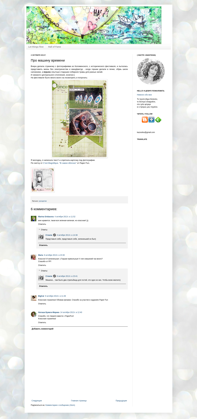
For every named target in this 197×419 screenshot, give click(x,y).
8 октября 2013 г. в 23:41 (67, 276)
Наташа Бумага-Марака (48, 312)
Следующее (37, 401)
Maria (40, 255)
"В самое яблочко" (67, 163)
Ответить (42, 224)
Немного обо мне (144, 95)
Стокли (49, 235)
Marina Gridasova (46, 217)
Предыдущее (121, 401)
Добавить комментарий (42, 329)
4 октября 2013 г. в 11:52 (65, 217)
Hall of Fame (54, 47)
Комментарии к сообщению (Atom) (60, 405)
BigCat (41, 296)
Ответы (44, 230)
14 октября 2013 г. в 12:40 (71, 312)
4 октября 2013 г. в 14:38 (67, 235)
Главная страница (79, 401)
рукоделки (43, 201)
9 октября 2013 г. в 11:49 (55, 296)
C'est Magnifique (50, 163)
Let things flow (36, 47)
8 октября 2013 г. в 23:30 (54, 255)
